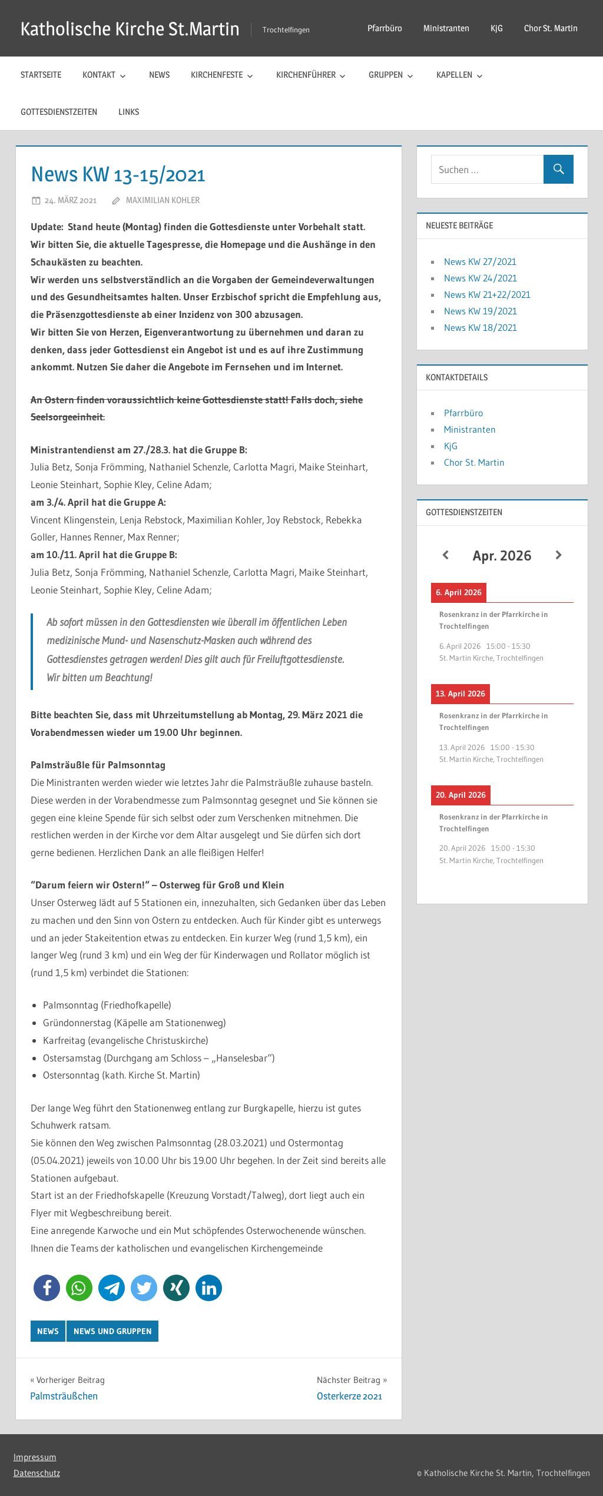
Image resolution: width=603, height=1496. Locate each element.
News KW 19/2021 (480, 311)
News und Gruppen (113, 1331)
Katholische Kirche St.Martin (130, 28)
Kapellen (454, 74)
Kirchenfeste (217, 74)
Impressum (35, 1456)
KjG (497, 28)
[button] (47, 1288)
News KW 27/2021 (480, 261)
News (159, 74)
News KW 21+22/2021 (487, 294)
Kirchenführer (306, 74)
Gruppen (386, 74)
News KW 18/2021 (480, 327)
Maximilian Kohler (163, 199)
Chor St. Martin (551, 28)
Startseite (41, 74)
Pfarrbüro (384, 28)
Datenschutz (37, 1472)
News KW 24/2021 (480, 278)
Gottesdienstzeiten (59, 111)
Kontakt (98, 74)
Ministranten (446, 28)
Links (128, 111)
